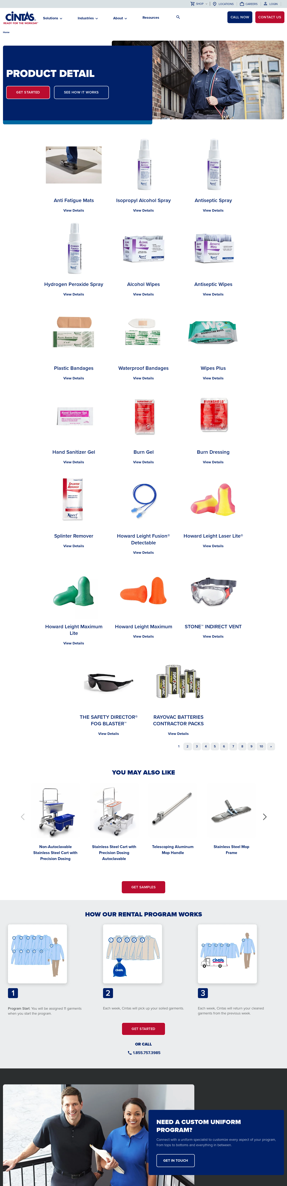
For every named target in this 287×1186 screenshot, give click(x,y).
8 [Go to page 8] (242, 746)
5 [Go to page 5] (215, 746)
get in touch (175, 1160)
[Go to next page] (271, 746)
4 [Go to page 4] (206, 746)
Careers (252, 4)
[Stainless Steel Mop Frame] (231, 818)
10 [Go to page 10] (261, 746)
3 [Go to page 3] (197, 746)
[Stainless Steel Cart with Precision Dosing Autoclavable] (114, 821)
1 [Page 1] (178, 746)
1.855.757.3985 (146, 1053)
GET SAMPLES (143, 887)
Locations (226, 4)
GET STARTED (28, 92)
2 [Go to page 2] (188, 746)
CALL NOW (239, 17)
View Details (73, 210)
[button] (264, 817)
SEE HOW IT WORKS (81, 92)
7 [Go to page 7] (233, 746)
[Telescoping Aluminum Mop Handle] (173, 818)
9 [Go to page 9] (252, 746)
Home (6, 32)
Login (273, 4)
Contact (269, 17)
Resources (151, 17)
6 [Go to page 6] (224, 746)
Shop (197, 4)
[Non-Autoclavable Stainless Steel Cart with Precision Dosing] (55, 821)
